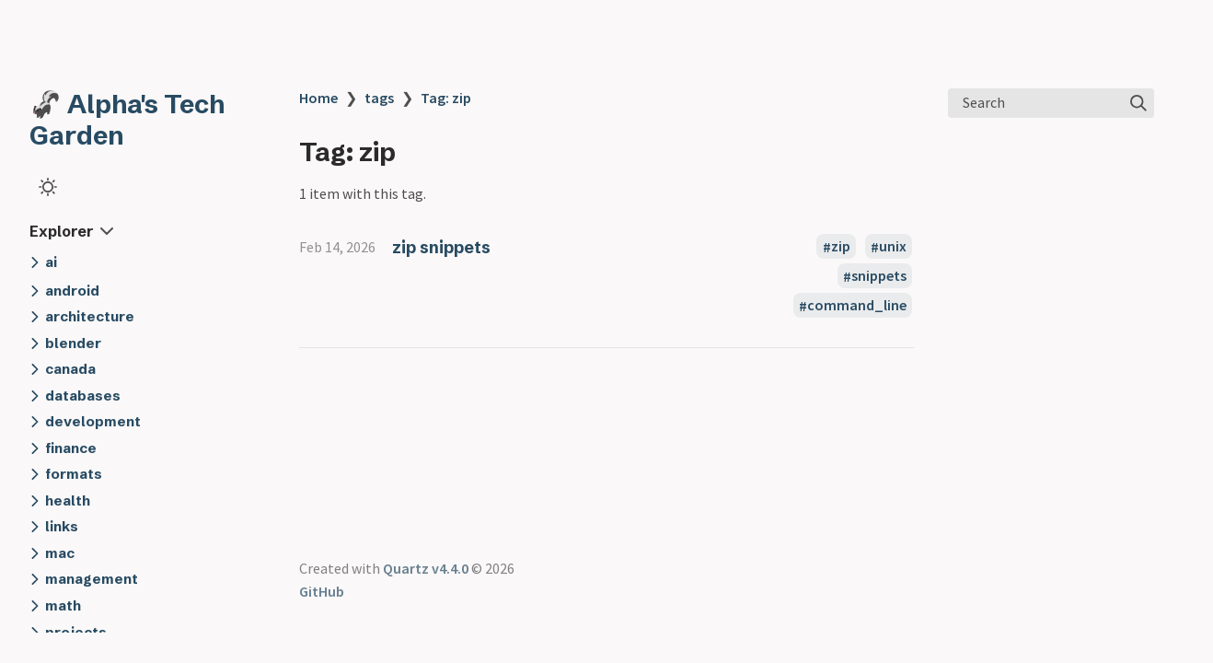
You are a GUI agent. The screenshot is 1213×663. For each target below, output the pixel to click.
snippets (879, 276)
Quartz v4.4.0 (425, 568)
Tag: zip (446, 97)
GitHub (321, 591)
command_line (857, 306)
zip (840, 247)
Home (318, 97)
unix (893, 247)
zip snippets (441, 247)
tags (379, 97)
